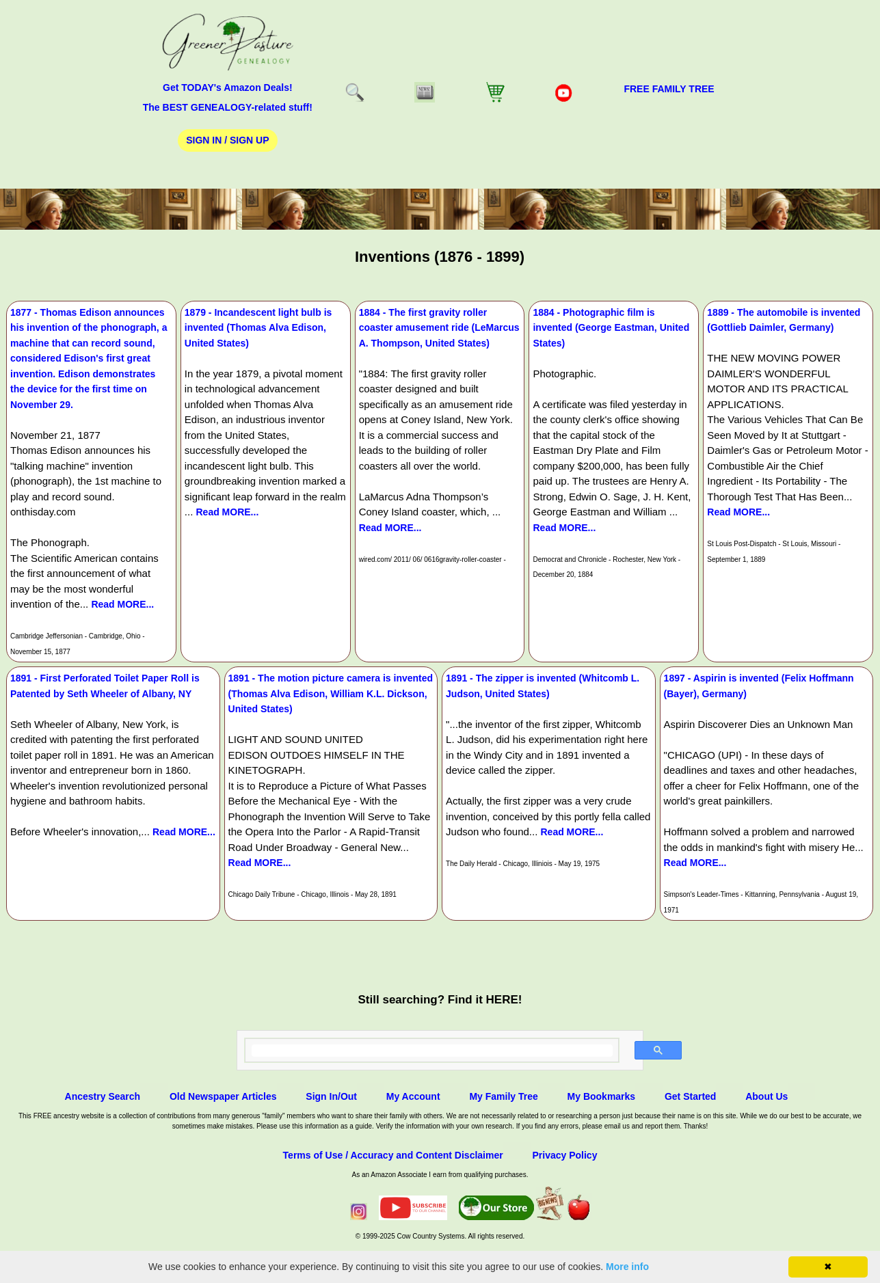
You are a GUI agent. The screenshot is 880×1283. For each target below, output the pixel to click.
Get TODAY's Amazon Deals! (228, 87)
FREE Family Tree (669, 88)
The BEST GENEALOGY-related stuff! (227, 107)
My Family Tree (503, 1096)
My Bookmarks (602, 1096)
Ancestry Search (103, 1096)
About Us (766, 1096)
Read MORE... (122, 604)
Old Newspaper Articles (223, 1096)
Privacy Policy (564, 1155)
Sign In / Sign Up (227, 140)
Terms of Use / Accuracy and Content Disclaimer (393, 1155)
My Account (413, 1096)
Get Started (690, 1096)
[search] (432, 1050)
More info (627, 1266)
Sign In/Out (331, 1096)
